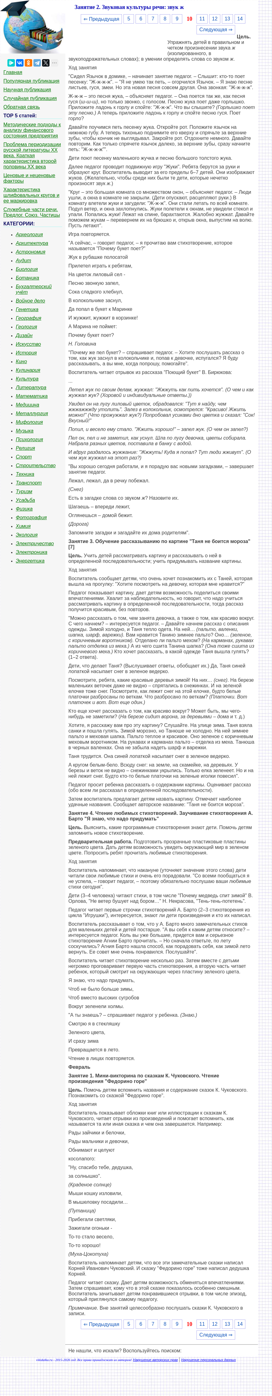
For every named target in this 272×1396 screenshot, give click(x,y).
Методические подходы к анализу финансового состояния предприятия (32, 130)
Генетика (27, 309)
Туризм (24, 491)
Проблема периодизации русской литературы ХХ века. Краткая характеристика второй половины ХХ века (32, 155)
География (28, 318)
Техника (25, 474)
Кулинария (28, 370)
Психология (29, 439)
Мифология (29, 422)
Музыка (24, 430)
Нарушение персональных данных (208, 1360)
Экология (26, 534)
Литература (31, 387)
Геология (26, 326)
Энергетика (30, 560)
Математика (32, 396)
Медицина (27, 404)
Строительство (36, 465)
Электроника (31, 552)
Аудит (23, 260)
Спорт (24, 456)
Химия (23, 526)
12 (215, 18)
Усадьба (25, 500)
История (26, 352)
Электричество (35, 543)
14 (240, 18)
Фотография (31, 517)
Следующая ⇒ (215, 29)
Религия (25, 448)
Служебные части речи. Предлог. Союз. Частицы (31, 212)
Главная (12, 72)
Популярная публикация (31, 81)
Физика (24, 508)
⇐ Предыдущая (101, 19)
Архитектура (32, 243)
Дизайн (24, 335)
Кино (21, 361)
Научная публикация (27, 89)
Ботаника (27, 278)
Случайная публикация (30, 98)
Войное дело (30, 300)
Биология (27, 269)
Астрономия (30, 251)
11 (202, 18)
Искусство (28, 344)
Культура (27, 378)
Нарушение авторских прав (155, 1360)
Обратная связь (21, 107)
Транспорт (29, 482)
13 (227, 18)
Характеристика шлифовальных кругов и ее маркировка (31, 195)
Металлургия (32, 413)
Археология (29, 234)
